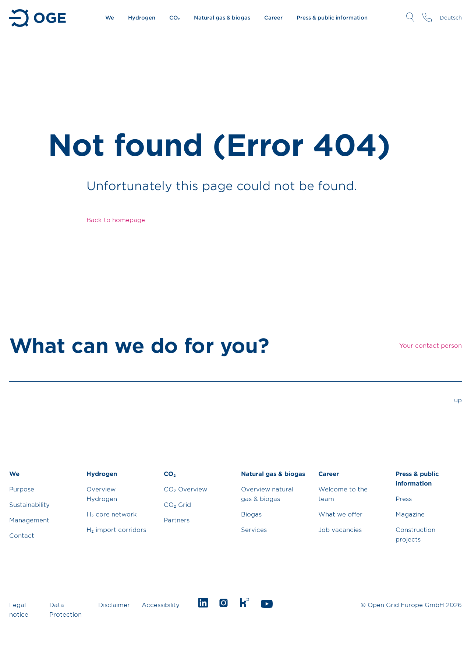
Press (404, 498)
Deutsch (451, 17)
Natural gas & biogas (222, 17)
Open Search (410, 17)
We (109, 17)
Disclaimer (114, 604)
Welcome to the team (343, 493)
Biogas (251, 514)
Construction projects (415, 534)
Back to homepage (115, 219)
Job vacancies (340, 529)
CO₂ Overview (185, 489)
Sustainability (29, 504)
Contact (21, 535)
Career (273, 17)
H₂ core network (111, 514)
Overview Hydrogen (101, 493)
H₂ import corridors (116, 529)
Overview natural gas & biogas (267, 493)
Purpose (21, 489)
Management (29, 519)
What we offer (340, 514)
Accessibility (161, 604)
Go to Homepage (38, 18)
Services (254, 529)
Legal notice (18, 609)
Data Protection (65, 609)
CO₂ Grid (177, 504)
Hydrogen (141, 17)
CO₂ (174, 17)
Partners (177, 519)
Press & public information (332, 17)
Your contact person (427, 17)
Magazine (410, 514)
